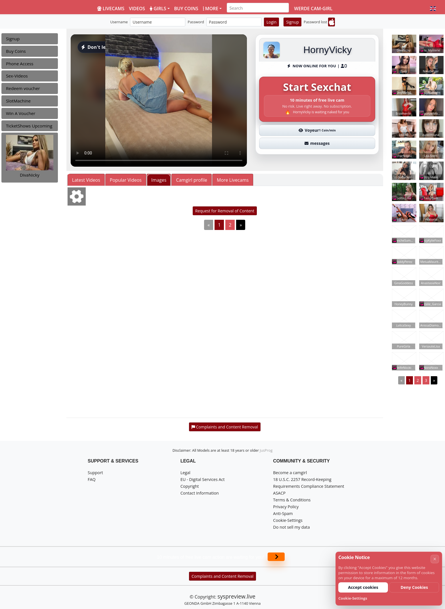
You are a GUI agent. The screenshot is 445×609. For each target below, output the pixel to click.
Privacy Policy (286, 506)
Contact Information (199, 493)
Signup (292, 22)
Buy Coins (16, 51)
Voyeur (317, 130)
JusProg (266, 450)
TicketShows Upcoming (29, 126)
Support (95, 472)
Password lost (315, 21)
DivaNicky (29, 175)
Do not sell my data (291, 527)
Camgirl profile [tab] (191, 180)
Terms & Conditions (291, 500)
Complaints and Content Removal (222, 576)
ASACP (279, 493)
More (211, 8)
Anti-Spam (283, 513)
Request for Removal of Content (224, 211)
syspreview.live (236, 596)
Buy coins (186, 8)
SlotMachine (18, 101)
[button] (433, 8)
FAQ (92, 479)
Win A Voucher (20, 113)
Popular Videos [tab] (126, 180)
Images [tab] (158, 180)
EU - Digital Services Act (202, 479)
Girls (158, 8)
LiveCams (110, 8)
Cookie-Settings (288, 520)
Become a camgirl (290, 472)
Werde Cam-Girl (313, 8)
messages (317, 143)
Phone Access (19, 63)
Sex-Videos (17, 76)
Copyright (189, 486)
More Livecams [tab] (233, 180)
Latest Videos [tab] (86, 180)
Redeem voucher (23, 88)
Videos (137, 8)
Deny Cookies (414, 587)
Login (271, 22)
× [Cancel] (434, 559)
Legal (185, 472)
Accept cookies (363, 587)
